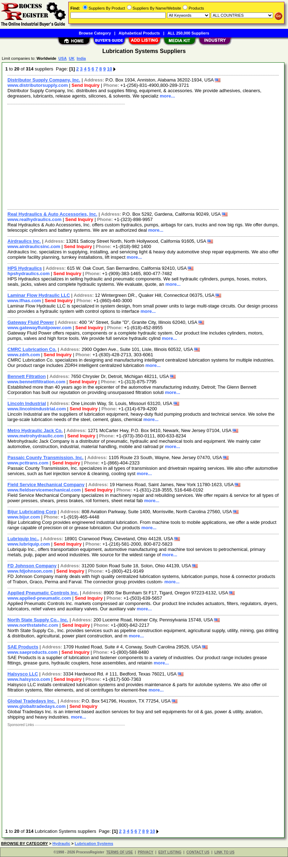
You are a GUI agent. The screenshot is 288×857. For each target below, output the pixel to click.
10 (109, 69)
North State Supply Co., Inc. (37, 619)
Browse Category (95, 33)
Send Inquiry (85, 85)
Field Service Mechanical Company (46, 484)
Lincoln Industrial (26, 403)
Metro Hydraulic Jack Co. (35, 430)
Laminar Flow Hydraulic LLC (38, 295)
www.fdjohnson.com (30, 571)
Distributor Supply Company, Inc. (43, 80)
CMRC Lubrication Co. (32, 349)
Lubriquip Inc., (23, 538)
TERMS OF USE (119, 852)
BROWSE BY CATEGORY (24, 843)
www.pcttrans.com (27, 463)
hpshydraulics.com (28, 273)
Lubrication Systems (94, 843)
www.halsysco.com (28, 679)
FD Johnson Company (32, 565)
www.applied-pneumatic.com (39, 598)
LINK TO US (224, 852)
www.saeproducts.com (32, 652)
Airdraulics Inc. (24, 241)
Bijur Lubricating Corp (32, 511)
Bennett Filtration (26, 376)
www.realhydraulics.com (34, 219)
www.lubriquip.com (28, 544)
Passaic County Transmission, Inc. (45, 457)
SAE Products (22, 647)
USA (62, 58)
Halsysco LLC (22, 674)
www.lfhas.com (24, 300)
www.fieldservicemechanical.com (44, 490)
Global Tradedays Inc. (32, 701)
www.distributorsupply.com (37, 85)
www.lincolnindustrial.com (36, 408)
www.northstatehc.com (32, 625)
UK (72, 58)
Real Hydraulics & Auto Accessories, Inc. (52, 214)
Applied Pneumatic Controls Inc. (43, 592)
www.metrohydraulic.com (35, 435)
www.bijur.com (23, 517)
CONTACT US (197, 852)
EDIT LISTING (169, 852)
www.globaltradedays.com (36, 706)
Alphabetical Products (139, 33)
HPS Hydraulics (24, 268)
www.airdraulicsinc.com (33, 246)
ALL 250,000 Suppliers (188, 33)
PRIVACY (146, 852)
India (81, 58)
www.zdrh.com (23, 354)
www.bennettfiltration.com (36, 381)
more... (167, 96)
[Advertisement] (142, 156)
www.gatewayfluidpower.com (39, 327)
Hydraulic (61, 843)
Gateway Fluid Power (30, 322)
